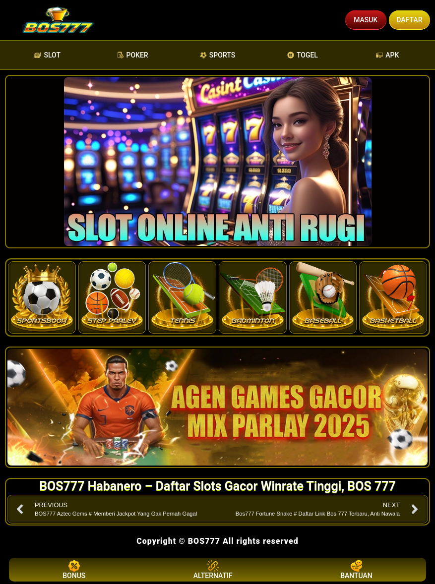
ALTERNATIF (213, 570)
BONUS (73, 570)
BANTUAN (356, 570)
